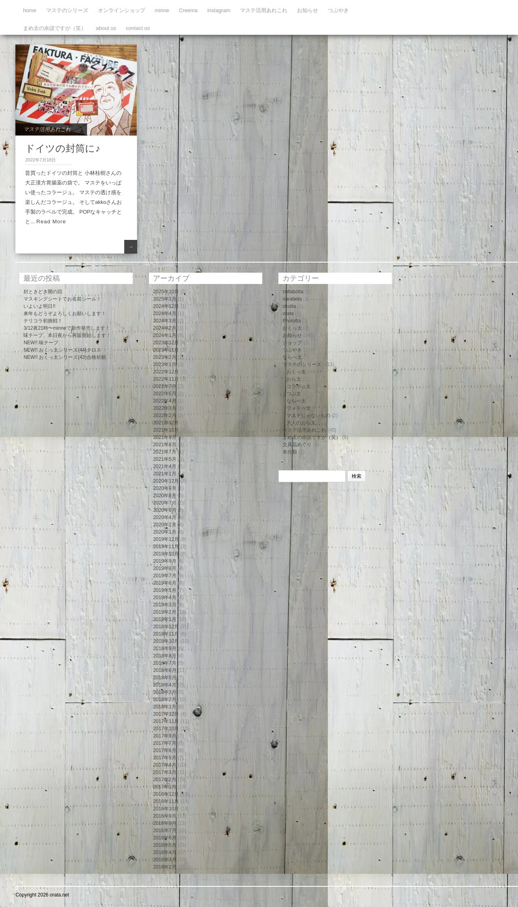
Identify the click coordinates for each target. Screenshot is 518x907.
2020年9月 (164, 488)
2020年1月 (164, 532)
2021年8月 (164, 444)
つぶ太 (294, 393)
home (29, 10)
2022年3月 (164, 408)
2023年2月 (164, 357)
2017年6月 (164, 750)
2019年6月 (164, 583)
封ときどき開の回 (42, 292)
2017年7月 (164, 743)
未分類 (289, 452)
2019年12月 (166, 539)
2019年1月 (164, 619)
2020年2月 (164, 525)
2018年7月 (164, 663)
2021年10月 (166, 430)
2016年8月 (164, 823)
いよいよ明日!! (39, 306)
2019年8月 (164, 568)
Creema (188, 10)
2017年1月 (164, 787)
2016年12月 (166, 794)
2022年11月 (166, 379)
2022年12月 (166, 372)
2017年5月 (164, 758)
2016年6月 (164, 838)
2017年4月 (164, 765)
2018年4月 (164, 685)
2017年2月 (164, 779)
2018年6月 (164, 670)
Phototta (291, 321)
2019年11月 (166, 546)
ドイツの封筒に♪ (62, 148)
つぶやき (338, 10)
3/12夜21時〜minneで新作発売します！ (66, 328)
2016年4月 (164, 852)
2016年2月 (164, 867)
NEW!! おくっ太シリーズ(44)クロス (62, 350)
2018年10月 (166, 641)
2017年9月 (164, 736)
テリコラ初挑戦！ (42, 321)
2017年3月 (164, 772)
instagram (218, 10)
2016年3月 (164, 859)
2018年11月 (166, 634)
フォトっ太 (299, 408)
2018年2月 (164, 699)
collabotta (292, 292)
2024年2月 (164, 328)
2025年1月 (164, 299)
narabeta (291, 299)
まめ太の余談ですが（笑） (54, 28)
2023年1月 (164, 364)
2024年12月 (166, 306)
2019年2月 (164, 612)
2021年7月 (164, 452)
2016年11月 (166, 801)
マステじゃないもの (308, 415)
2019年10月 (166, 554)
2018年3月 (164, 692)
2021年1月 (164, 474)
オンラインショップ (121, 10)
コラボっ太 (299, 386)
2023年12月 (166, 342)
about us (106, 28)
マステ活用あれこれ (263, 10)
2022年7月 (164, 386)
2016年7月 (164, 830)
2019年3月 (164, 605)
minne (162, 10)
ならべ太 (292, 357)
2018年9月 (164, 648)
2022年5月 (164, 393)
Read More (51, 221)
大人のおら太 (301, 423)
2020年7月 (164, 503)
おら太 (294, 379)
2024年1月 (164, 335)
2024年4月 (164, 313)
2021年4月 (164, 466)
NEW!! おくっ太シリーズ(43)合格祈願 (64, 357)
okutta (289, 306)
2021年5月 (164, 459)
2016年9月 (164, 816)
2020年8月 (164, 495)
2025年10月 (166, 292)
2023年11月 (166, 350)
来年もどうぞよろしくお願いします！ (64, 313)
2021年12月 (166, 423)
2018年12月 (166, 626)
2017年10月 (166, 728)
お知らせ (307, 10)
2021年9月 (164, 437)
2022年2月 (164, 415)
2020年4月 (164, 517)
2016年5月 (164, 845)
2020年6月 (164, 510)
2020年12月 (166, 481)
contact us (138, 28)
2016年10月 (166, 809)
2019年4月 (164, 597)
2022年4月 (164, 401)
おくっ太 (292, 328)
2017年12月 (166, 714)
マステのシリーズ (67, 10)
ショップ (292, 342)
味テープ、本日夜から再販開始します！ (67, 335)
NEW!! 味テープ (40, 342)
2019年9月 (164, 561)
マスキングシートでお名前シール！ (62, 299)
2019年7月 (164, 576)
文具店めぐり (297, 444)
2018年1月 (164, 707)
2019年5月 (164, 590)
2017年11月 (166, 721)
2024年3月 (164, 321)
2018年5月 (164, 677)
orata (287, 313)
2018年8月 (164, 656)
